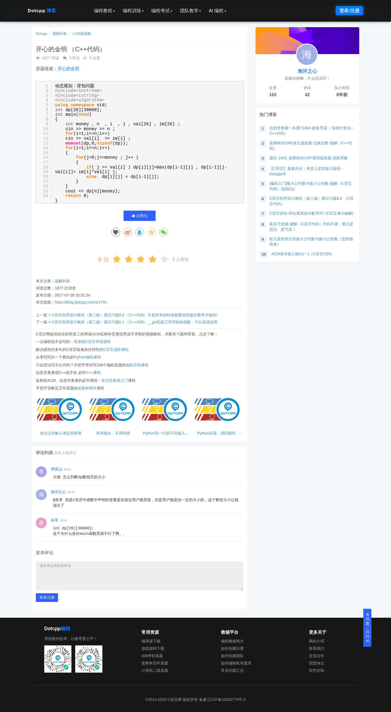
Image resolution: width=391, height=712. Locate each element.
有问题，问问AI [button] (367, 628)
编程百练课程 (137, 365)
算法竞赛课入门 (114, 380)
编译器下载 (150, 641)
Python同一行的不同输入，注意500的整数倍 (166, 433)
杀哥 (54, 520)
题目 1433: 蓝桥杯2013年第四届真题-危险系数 (308, 158)
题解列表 (60, 34)
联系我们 (316, 648)
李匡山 (56, 469)
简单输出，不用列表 (113, 433)
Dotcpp (42, 10)
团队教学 (190, 10)
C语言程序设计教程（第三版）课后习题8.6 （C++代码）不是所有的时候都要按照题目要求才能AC (134, 315)
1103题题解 (81, 34)
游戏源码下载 (152, 648)
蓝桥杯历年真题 (154, 663)
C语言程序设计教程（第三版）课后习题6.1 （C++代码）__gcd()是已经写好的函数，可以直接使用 (134, 322)
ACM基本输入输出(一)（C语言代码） (303, 254)
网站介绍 (316, 641)
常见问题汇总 (232, 670)
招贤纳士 (316, 663)
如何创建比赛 (232, 648)
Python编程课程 (87, 357)
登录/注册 (349, 10)
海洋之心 (58, 492)
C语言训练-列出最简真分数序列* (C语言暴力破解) (311, 213)
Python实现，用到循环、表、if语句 (218, 433)
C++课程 (93, 372)
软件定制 (316, 670)
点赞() (139, 216)
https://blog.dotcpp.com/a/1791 (81, 302)
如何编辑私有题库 (236, 663)
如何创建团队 (232, 656)
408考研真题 (152, 656)
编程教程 (104, 10)
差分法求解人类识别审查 (61, 433)
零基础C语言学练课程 (92, 341)
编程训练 (133, 10)
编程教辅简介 (232, 641)
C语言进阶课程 (116, 349)
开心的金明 (68, 68)
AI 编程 (217, 10)
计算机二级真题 (154, 670)
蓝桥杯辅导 (87, 388)
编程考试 (161, 10)
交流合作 (316, 656)
